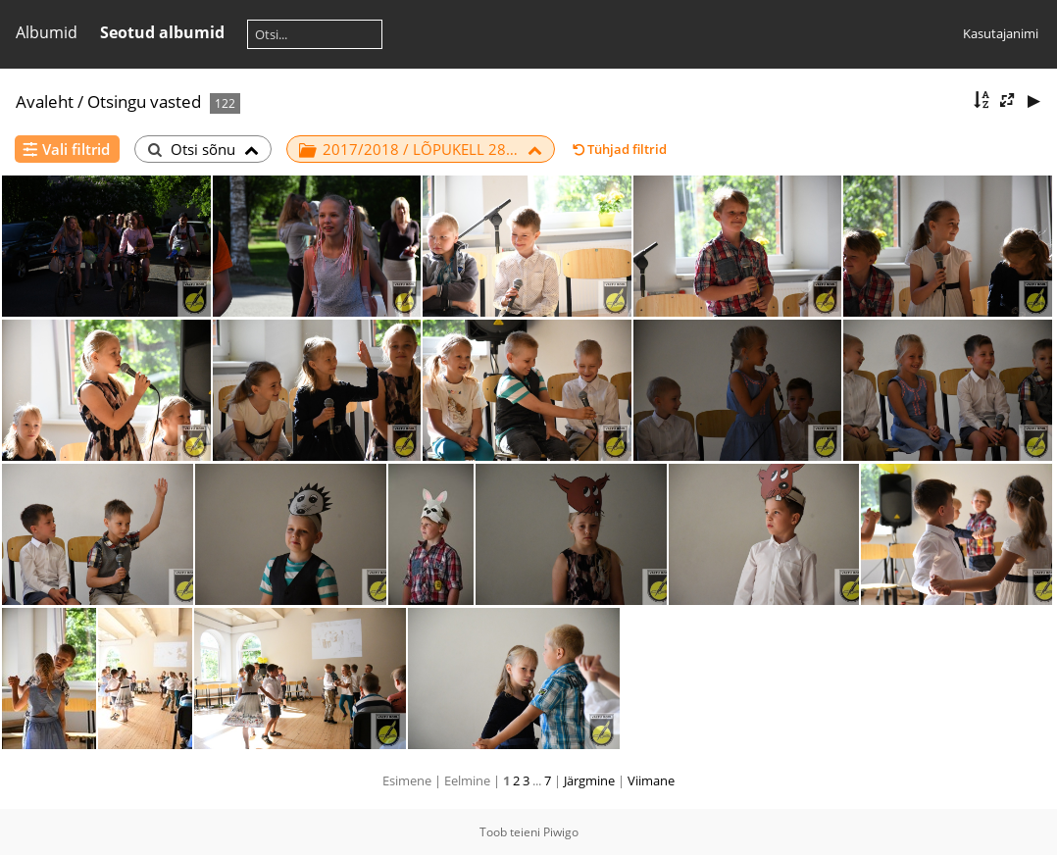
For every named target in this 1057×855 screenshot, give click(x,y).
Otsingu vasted (144, 101)
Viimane (651, 780)
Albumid (46, 32)
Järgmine (589, 780)
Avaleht (45, 101)
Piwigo (561, 832)
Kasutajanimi (1000, 33)
